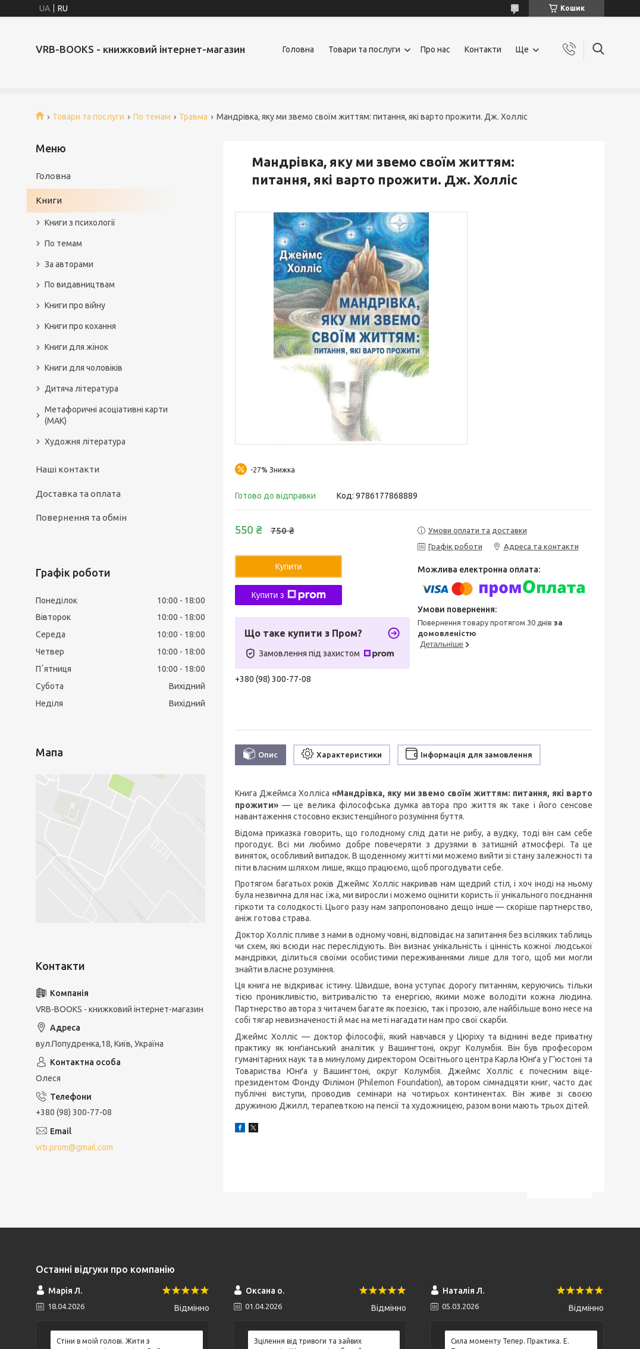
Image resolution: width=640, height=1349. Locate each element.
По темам (152, 116)
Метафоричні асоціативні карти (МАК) (106, 415)
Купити (288, 566)
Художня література (85, 441)
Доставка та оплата (78, 494)
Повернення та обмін (81, 517)
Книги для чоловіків (84, 368)
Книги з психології (80, 222)
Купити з (288, 595)
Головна (298, 49)
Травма (193, 116)
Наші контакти (67, 469)
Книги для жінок (76, 347)
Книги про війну (75, 305)
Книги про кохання (80, 326)
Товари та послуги (364, 49)
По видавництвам (80, 284)
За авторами (69, 264)
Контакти (483, 49)
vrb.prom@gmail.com (74, 1147)
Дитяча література (81, 388)
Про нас (435, 49)
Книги (49, 200)
